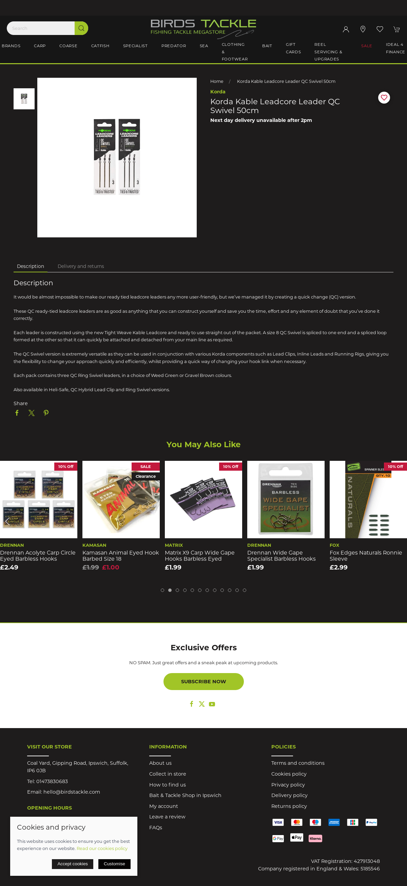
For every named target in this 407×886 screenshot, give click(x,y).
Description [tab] (30, 266)
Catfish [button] (100, 45)
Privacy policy (288, 785)
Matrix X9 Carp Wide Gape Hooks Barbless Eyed (200, 555)
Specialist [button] (135, 45)
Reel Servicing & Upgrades (328, 51)
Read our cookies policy (102, 848)
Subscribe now (203, 682)
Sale (366, 45)
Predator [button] (173, 45)
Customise (114, 863)
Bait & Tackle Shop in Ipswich (185, 795)
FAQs (155, 828)
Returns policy (289, 806)
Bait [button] (267, 45)
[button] (379, 29)
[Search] (47, 28)
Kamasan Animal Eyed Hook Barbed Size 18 (120, 555)
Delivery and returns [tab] (81, 266)
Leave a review (167, 817)
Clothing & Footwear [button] (235, 51)
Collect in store (167, 774)
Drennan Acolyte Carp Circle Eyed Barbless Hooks (38, 555)
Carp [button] (40, 45)
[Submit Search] (81, 28)
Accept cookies (72, 863)
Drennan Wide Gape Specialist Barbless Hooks (281, 555)
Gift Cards (293, 48)
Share (21, 403)
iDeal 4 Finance (395, 48)
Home (217, 81)
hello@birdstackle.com (71, 792)
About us (160, 763)
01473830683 (52, 781)
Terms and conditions (298, 763)
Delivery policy (289, 795)
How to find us (167, 785)
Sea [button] (204, 45)
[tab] (162, 590)
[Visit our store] (363, 29)
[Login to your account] (346, 29)
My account (163, 806)
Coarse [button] (68, 45)
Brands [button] (11, 45)
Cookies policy (289, 774)
